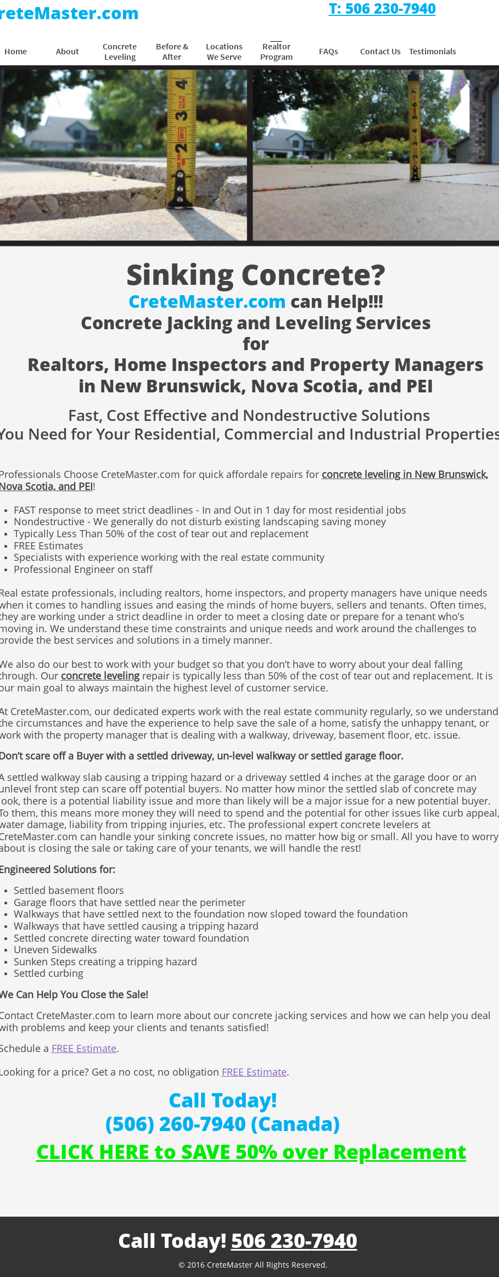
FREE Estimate (84, 1048)
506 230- (271, 1240)
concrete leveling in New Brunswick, (405, 474)
